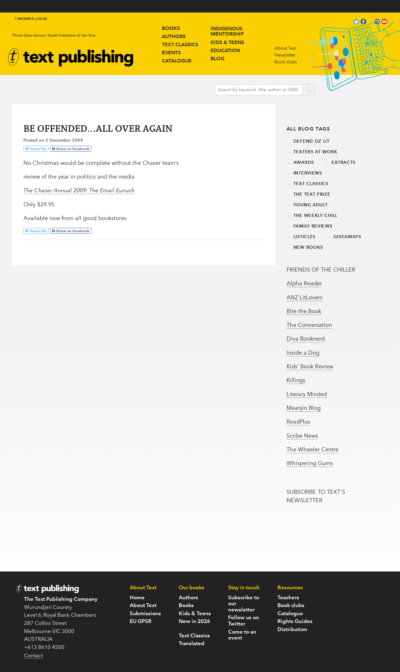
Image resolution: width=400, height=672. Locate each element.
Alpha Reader (304, 283)
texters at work (315, 152)
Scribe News (302, 435)
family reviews (312, 226)
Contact (33, 655)
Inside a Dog (303, 352)
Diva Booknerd (306, 338)
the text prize (312, 194)
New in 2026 (194, 621)
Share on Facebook (72, 148)
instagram (377, 22)
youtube (384, 22)
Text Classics (180, 44)
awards (303, 162)
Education (225, 50)
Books (171, 28)
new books (308, 247)
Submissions (145, 613)
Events (171, 53)
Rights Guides (295, 621)
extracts (344, 162)
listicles (304, 236)
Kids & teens (227, 42)
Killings (296, 380)
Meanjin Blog (304, 408)
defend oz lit (311, 141)
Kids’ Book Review (310, 366)
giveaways (347, 236)
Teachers (288, 597)
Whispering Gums (310, 463)
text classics (310, 183)
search (308, 90)
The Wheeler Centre (312, 449)
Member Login (30, 19)
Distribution (292, 629)
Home (137, 597)
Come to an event (242, 635)
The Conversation (309, 324)
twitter (356, 22)
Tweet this (38, 148)
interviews (307, 173)
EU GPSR (141, 621)
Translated (191, 643)
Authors (174, 36)
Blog (217, 58)
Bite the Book (304, 311)
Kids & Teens (195, 613)
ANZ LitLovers (304, 297)
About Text (285, 48)
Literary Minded (307, 394)
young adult (310, 205)
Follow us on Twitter (243, 620)
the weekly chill (315, 215)
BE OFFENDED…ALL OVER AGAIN (97, 129)
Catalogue (177, 61)
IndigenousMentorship (227, 31)
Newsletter (285, 55)
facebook (363, 22)
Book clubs (285, 62)
